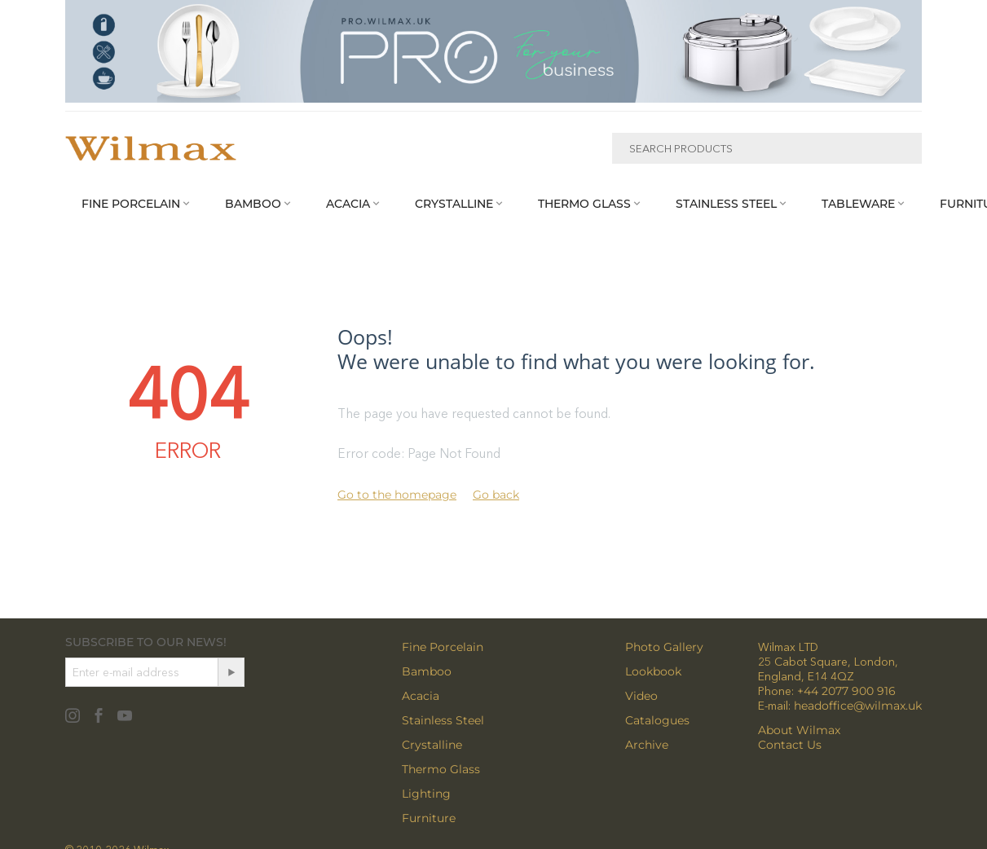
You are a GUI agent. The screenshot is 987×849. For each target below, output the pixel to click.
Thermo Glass (441, 769)
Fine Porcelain (442, 647)
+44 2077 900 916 (846, 691)
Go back (496, 494)
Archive (646, 744)
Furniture (429, 818)
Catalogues (657, 720)
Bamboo (427, 671)
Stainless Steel (443, 720)
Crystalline (432, 744)
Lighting (426, 793)
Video (641, 695)
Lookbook (653, 671)
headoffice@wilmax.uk (858, 705)
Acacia (420, 695)
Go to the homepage (396, 494)
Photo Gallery (664, 647)
